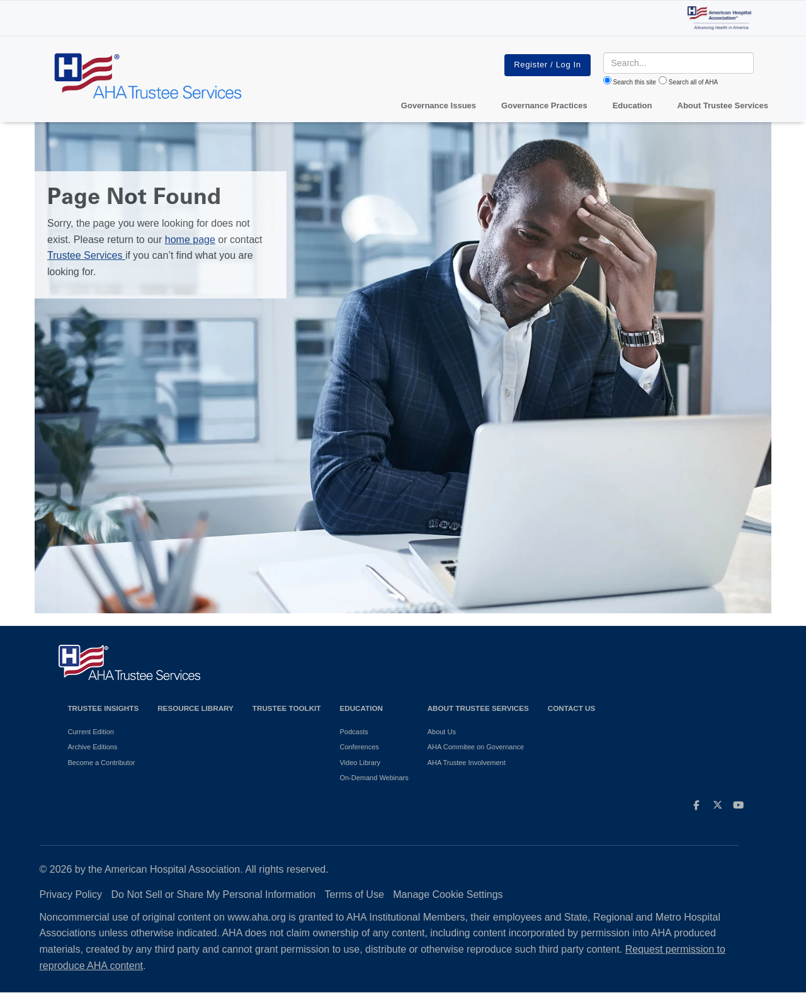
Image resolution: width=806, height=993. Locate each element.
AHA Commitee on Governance (476, 747)
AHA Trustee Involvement (467, 762)
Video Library (359, 762)
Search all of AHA (693, 82)
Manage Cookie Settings (447, 894)
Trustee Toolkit (287, 708)
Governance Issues (438, 105)
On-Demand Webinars (373, 777)
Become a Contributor (101, 762)
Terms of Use (354, 894)
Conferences (358, 747)
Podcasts (353, 731)
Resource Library (195, 708)
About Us (442, 731)
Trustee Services (86, 255)
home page (190, 239)
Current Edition (91, 731)
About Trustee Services (723, 105)
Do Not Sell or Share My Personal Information (213, 894)
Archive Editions (93, 747)
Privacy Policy (71, 894)
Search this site (634, 82)
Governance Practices (544, 105)
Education (360, 708)
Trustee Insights (103, 708)
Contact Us (572, 708)
